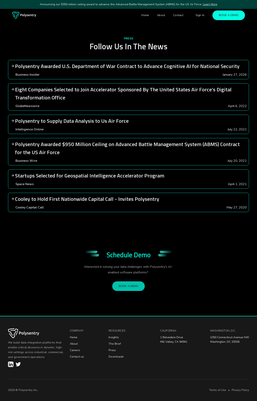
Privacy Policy (240, 390)
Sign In (200, 15)
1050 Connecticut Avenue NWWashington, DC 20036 (229, 339)
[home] (24, 15)
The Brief (115, 344)
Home (145, 15)
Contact (178, 15)
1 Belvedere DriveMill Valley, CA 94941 (173, 339)
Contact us (77, 357)
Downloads (116, 357)
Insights (114, 337)
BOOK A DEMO (229, 15)
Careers (75, 350)
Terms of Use (217, 390)
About (161, 15)
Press (112, 350)
